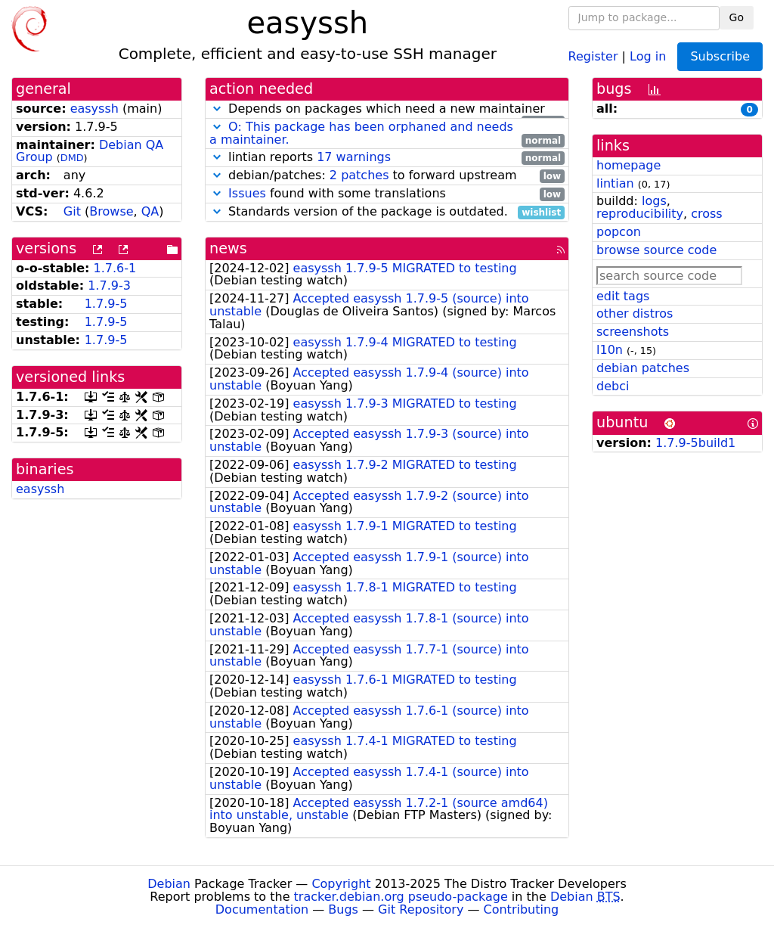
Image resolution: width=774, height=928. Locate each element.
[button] (217, 108)
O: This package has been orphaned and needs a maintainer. (361, 133)
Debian (168, 884)
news (228, 248)
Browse (111, 211)
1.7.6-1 (115, 268)
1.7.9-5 (106, 303)
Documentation (261, 909)
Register (593, 55)
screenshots (632, 331)
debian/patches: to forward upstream (387, 175)
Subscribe (720, 56)
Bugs (343, 909)
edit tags (622, 296)
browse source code (656, 250)
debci (612, 386)
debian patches (642, 368)
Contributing (521, 909)
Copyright (340, 884)
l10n (609, 350)
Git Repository (420, 909)
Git (72, 211)
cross (706, 213)
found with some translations (387, 194)
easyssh (94, 108)
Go (736, 17)
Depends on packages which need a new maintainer (387, 109)
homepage (628, 165)
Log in (648, 55)
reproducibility (639, 213)
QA (150, 211)
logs (654, 201)
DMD (72, 157)
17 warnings (354, 157)
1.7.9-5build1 (695, 443)
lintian (615, 183)
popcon (618, 232)
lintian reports (387, 157)
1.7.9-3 (109, 285)
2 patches (359, 175)
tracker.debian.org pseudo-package (401, 896)
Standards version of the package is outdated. (387, 212)
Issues (247, 193)
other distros (634, 313)
